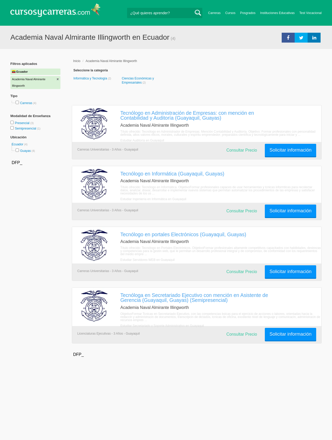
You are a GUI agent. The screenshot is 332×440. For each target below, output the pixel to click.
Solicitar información (290, 150)
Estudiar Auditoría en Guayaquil (142, 140)
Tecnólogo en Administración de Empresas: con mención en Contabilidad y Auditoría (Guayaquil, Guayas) (187, 115)
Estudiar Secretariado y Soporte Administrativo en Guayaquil (162, 326)
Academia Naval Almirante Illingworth (111, 61)
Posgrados (247, 13)
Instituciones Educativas (277, 13)
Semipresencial (26, 128)
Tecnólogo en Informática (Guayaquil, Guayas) (172, 174)
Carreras (214, 13)
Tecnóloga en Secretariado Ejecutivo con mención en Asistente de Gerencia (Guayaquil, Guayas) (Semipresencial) (194, 297)
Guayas (25, 151)
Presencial (22, 123)
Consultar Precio (241, 150)
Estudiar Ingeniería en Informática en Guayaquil (153, 199)
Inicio (76, 61)
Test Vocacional (310, 13)
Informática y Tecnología (90, 78)
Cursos (230, 13)
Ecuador (18, 144)
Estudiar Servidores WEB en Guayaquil (147, 260)
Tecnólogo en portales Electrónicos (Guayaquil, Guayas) (183, 234)
